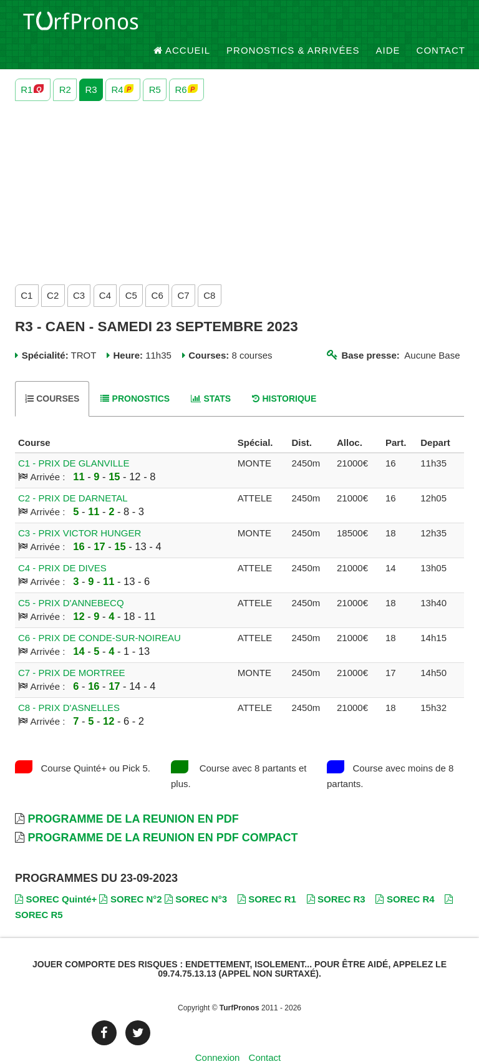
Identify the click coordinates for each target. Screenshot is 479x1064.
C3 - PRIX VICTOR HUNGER (79, 511)
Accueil (182, 24)
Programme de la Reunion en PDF (132, 797)
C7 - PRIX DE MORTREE (71, 651)
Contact (441, 24)
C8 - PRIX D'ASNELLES (69, 685)
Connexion (217, 1035)
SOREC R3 (336, 876)
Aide (388, 24)
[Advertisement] (239, 167)
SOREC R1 (267, 876)
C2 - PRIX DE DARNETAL (73, 476)
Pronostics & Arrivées (293, 24)
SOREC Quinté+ (56, 876)
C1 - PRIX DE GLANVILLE (73, 441)
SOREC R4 (404, 876)
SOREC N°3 (196, 876)
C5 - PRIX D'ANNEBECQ (71, 581)
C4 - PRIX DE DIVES (62, 546)
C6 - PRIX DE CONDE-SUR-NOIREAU (99, 616)
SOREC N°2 (130, 876)
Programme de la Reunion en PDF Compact (162, 816)
